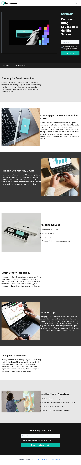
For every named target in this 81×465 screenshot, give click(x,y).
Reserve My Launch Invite (40, 445)
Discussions (20, 65)
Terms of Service (43, 459)
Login (76, 3)
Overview (6, 65)
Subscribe (70, 53)
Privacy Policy (56, 459)
